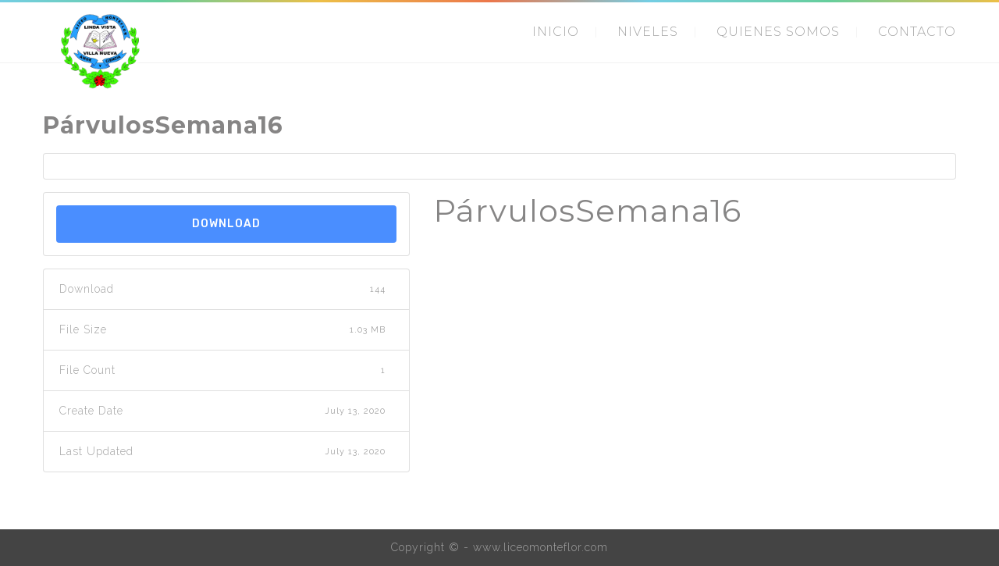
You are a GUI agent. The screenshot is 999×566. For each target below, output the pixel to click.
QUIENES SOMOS (778, 31)
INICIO (555, 31)
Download (226, 223)
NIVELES (647, 31)
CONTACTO (917, 31)
